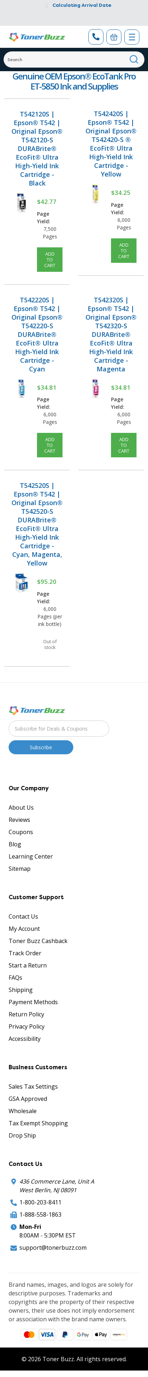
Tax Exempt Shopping (38, 1123)
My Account (24, 929)
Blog (15, 844)
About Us (21, 807)
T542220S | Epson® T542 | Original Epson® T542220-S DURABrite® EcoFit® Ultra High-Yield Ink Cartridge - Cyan (37, 334)
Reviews (19, 820)
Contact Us (23, 916)
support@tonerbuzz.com (53, 1248)
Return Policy (26, 1014)
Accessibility (25, 1039)
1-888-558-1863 (40, 1214)
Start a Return (28, 965)
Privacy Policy (27, 1026)
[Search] (74, 59)
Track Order (25, 953)
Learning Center (31, 856)
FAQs (15, 978)
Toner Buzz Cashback (38, 941)
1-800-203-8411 (40, 1202)
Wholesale (23, 1111)
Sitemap (20, 869)
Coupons (21, 832)
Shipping (21, 990)
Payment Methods (33, 1002)
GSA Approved (28, 1099)
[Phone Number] (95, 37)
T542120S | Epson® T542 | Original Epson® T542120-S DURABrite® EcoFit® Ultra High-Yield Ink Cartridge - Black (37, 148)
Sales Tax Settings (33, 1086)
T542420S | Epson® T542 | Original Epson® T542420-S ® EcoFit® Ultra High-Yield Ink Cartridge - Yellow (111, 143)
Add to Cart (49, 260)
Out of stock (50, 644)
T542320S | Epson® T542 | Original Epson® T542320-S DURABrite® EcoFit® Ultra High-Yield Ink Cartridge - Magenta (111, 334)
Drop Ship (22, 1135)
